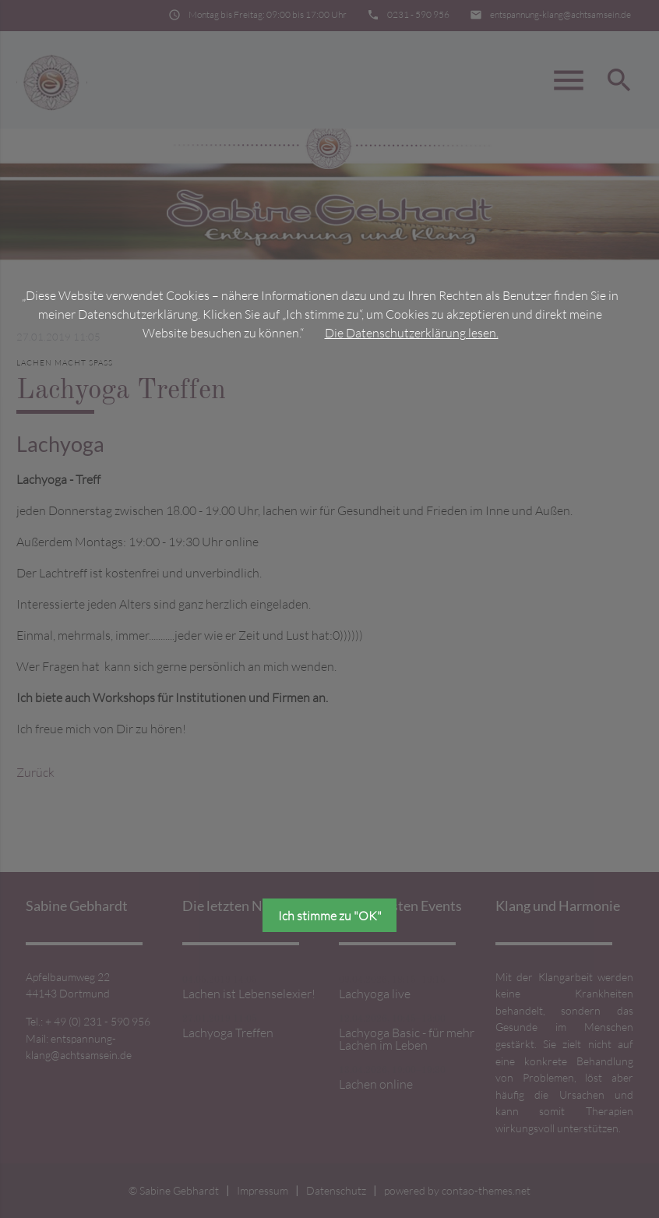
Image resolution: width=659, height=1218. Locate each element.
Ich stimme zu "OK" (330, 915)
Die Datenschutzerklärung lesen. (412, 333)
